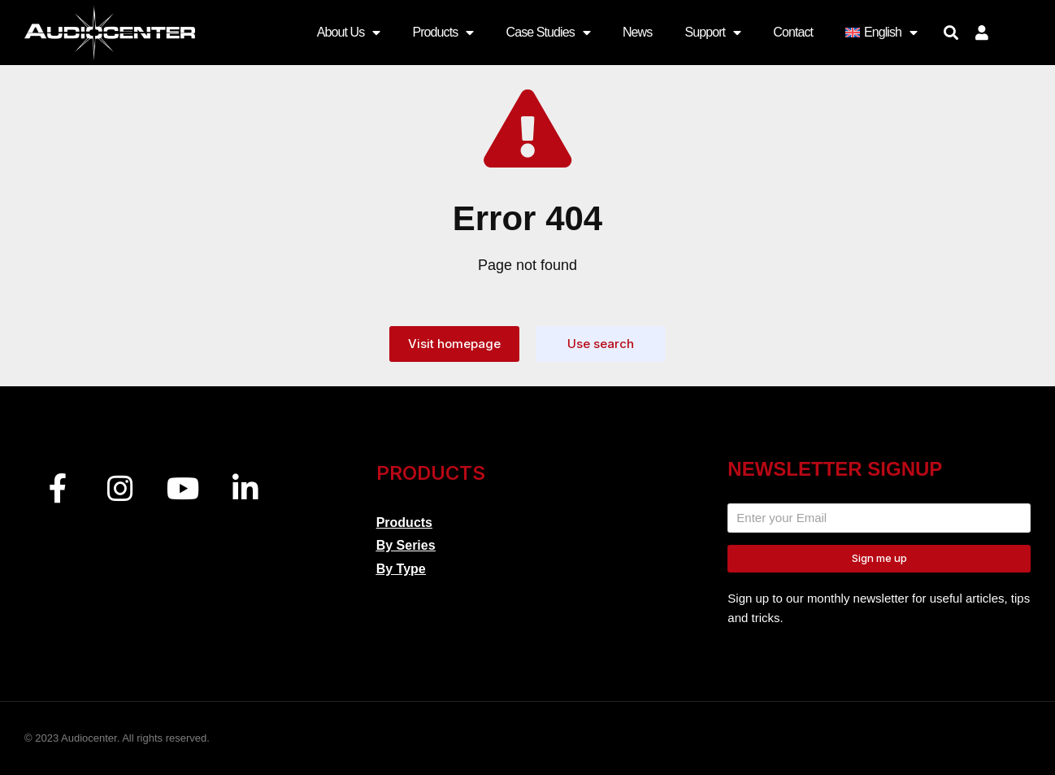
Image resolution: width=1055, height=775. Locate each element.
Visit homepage (454, 343)
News (637, 32)
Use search (600, 343)
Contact (793, 32)
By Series (406, 545)
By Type (401, 569)
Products (442, 32)
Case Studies (547, 32)
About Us (348, 32)
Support (712, 32)
